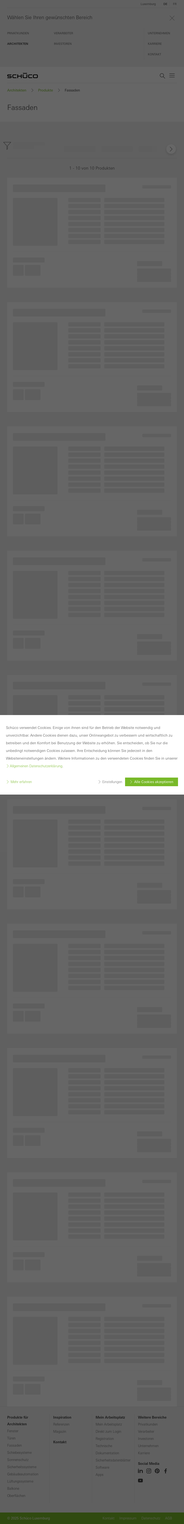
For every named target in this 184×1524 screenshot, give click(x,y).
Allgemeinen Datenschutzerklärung (36, 766)
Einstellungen (112, 782)
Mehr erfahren (21, 782)
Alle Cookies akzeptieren (153, 782)
